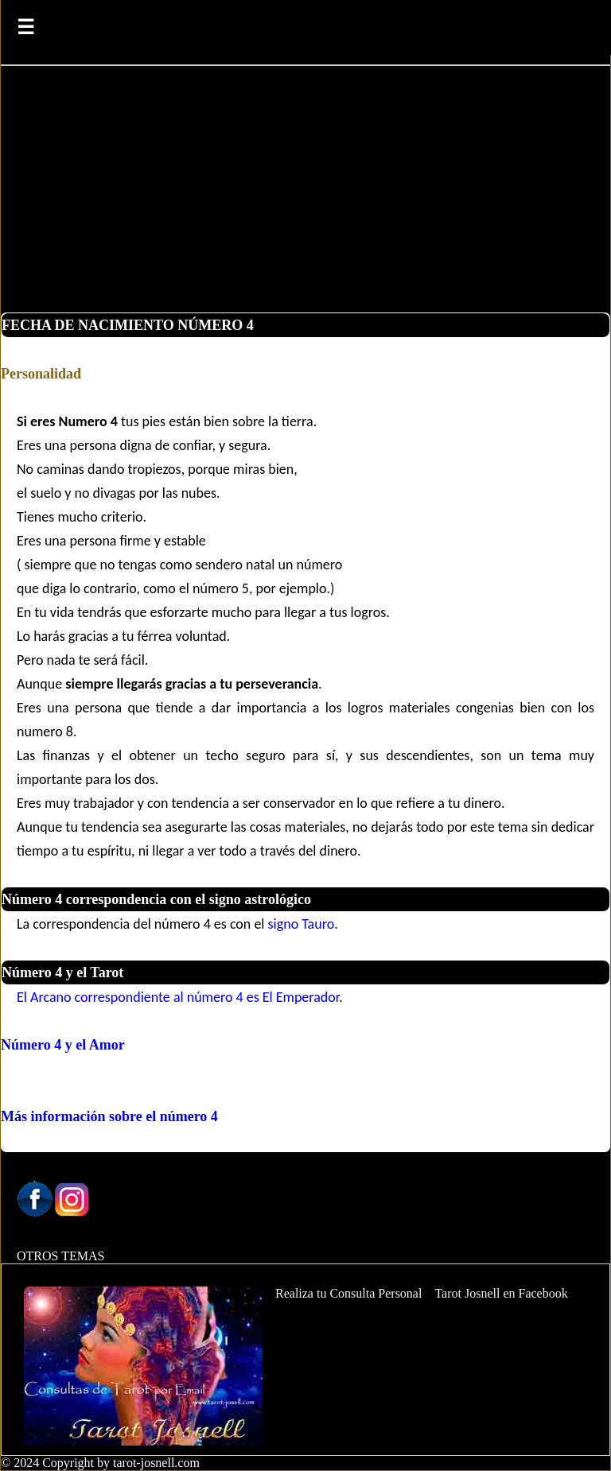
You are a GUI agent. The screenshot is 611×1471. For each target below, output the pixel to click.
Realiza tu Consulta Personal (348, 1293)
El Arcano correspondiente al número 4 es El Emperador (178, 997)
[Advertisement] (305, 193)
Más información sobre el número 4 (109, 1116)
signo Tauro (301, 924)
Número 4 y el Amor (63, 1045)
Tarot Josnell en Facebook (500, 1293)
